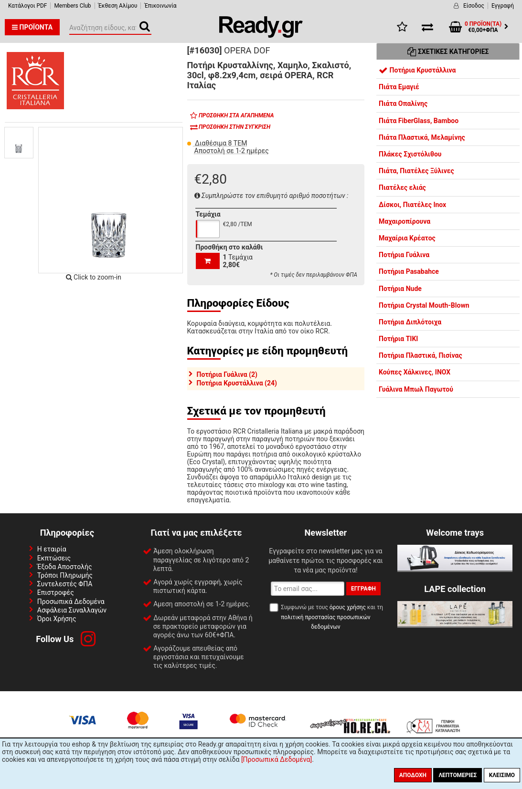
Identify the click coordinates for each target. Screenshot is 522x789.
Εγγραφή (502, 5)
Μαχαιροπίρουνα (404, 221)
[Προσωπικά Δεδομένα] (276, 759)
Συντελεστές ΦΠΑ (65, 584)
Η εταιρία (51, 549)
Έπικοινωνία (160, 5)
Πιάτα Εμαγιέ (399, 87)
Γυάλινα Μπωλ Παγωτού (416, 389)
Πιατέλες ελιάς (402, 187)
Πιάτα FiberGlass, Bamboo (418, 121)
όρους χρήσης (348, 607)
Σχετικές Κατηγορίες (448, 51)
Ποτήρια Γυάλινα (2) (227, 374)
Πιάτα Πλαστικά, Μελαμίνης (422, 137)
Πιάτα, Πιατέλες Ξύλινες (416, 171)
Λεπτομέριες (457, 775)
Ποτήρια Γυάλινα (404, 255)
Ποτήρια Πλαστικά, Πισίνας (420, 355)
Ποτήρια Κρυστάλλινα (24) (237, 383)
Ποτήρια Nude (400, 288)
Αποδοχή (412, 775)
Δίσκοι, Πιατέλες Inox (412, 204)
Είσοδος (473, 5)
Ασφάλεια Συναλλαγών (72, 610)
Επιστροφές (55, 592)
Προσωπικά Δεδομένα (71, 601)
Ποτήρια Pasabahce (409, 271)
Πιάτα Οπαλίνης (403, 103)
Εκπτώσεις (54, 558)
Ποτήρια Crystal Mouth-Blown (424, 305)
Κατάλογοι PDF (27, 5)
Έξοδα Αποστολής (64, 567)
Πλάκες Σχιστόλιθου (410, 154)
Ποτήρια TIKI (398, 339)
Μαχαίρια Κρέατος (407, 238)
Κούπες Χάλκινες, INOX (414, 372)
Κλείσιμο (502, 775)
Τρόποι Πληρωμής (65, 575)
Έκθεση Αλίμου (118, 5)
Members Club (72, 5)
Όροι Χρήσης (56, 619)
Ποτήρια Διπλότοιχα (410, 322)
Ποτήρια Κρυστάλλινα (417, 70)
